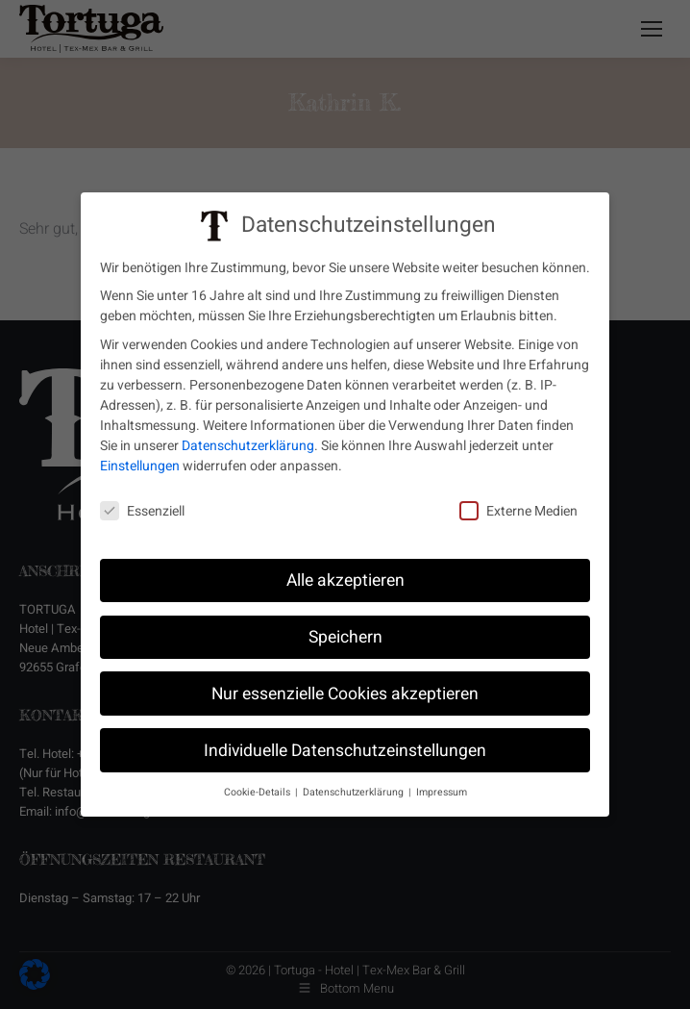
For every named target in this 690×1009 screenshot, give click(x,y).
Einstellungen (140, 463)
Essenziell (142, 509)
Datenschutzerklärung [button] (355, 790)
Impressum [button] (441, 790)
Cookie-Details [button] (258, 790)
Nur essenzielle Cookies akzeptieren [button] (345, 691)
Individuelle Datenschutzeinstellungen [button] (345, 748)
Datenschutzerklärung (248, 443)
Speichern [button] (345, 634)
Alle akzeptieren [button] (345, 578)
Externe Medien (518, 509)
